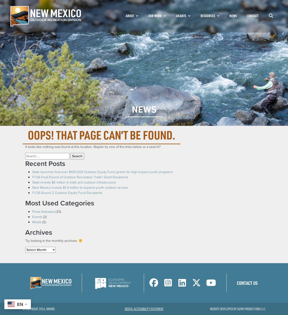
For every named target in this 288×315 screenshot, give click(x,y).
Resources (208, 15)
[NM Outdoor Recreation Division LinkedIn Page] (182, 284)
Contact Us (247, 283)
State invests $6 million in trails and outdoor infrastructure (74, 182)
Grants (181, 15)
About (130, 15)
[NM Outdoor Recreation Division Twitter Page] (196, 284)
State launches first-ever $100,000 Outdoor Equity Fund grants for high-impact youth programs (102, 171)
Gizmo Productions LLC (251, 309)
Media (36, 222)
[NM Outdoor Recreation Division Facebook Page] (153, 284)
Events (37, 216)
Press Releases (43, 211)
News (233, 15)
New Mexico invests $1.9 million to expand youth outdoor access (80, 187)
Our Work (155, 15)
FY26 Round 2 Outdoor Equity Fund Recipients (67, 192)
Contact (252, 15)
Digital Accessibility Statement (144, 309)
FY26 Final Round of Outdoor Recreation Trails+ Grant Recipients (80, 177)
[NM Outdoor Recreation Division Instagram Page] (168, 284)
